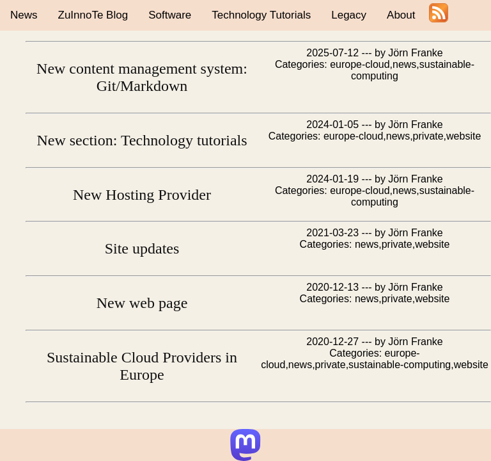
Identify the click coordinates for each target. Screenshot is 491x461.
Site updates (142, 248)
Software (169, 15)
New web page (142, 303)
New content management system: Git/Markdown (141, 77)
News (24, 15)
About (401, 15)
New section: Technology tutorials (141, 140)
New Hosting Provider (142, 194)
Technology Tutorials (261, 15)
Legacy (348, 15)
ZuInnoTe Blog (93, 15)
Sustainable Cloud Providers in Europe (142, 366)
